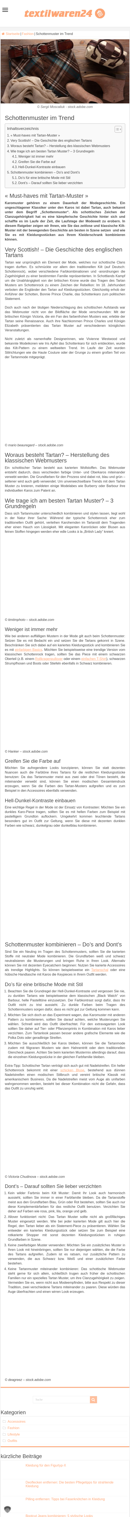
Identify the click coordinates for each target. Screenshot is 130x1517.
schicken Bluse (72, 1070)
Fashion (28, 34)
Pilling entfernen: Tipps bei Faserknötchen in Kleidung (65, 1499)
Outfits (12, 1441)
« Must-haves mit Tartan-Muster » (35, 135)
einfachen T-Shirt (93, 659)
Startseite (11, 34)
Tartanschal (99, 970)
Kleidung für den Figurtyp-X (46, 1465)
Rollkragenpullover (49, 659)
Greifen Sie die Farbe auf (36, 162)
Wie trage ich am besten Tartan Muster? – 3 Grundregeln (52, 151)
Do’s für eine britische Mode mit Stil (44, 178)
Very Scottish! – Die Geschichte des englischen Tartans (51, 140)
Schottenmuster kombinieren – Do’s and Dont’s (45, 172)
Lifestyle (14, 1434)
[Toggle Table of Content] (116, 129)
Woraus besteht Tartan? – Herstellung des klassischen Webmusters (60, 146)
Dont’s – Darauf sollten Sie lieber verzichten (50, 183)
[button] (7, 1509)
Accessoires (17, 1421)
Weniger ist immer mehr (36, 156)
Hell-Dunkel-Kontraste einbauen (41, 167)
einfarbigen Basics (28, 649)
